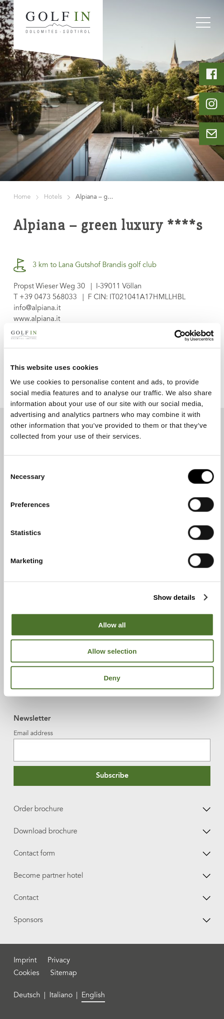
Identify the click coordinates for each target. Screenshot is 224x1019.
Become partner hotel (112, 876)
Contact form (112, 853)
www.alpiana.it (37, 319)
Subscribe (112, 776)
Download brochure (112, 831)
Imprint (25, 960)
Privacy (59, 960)
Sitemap (63, 973)
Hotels (53, 197)
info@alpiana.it (37, 308)
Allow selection (112, 651)
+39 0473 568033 (48, 297)
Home (22, 197)
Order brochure (112, 809)
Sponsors (112, 920)
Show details (174, 597)
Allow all (112, 624)
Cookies (26, 973)
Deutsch (27, 995)
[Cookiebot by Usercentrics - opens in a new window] (174, 335)
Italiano (60, 995)
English (93, 995)
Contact (112, 898)
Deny (112, 677)
